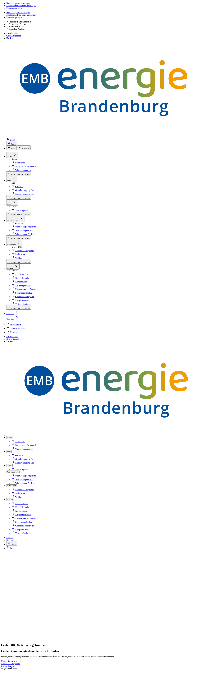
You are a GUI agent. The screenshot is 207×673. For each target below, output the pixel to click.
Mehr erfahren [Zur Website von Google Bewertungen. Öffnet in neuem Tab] (51, 562)
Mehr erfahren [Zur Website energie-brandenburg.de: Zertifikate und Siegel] (86, 562)
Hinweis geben (22, 648)
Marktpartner (83, 479)
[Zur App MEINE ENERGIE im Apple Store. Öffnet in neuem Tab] (130, 585)
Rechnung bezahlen (148, 503)
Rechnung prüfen (146, 497)
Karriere (196, 8)
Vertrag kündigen (146, 526)
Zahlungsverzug (146, 514)
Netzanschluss (22, 474)
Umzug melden (145, 520)
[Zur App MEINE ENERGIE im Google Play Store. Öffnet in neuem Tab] (130, 593)
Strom (18, 462)
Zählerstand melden (148, 479)
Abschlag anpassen (147, 485)
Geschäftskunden (179, 8)
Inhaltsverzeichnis (24, 634)
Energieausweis (22, 503)
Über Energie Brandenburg (90, 462)
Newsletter (82, 485)
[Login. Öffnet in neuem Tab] (194, 15)
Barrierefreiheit (22, 627)
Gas (17, 468)
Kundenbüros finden (148, 468)
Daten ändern (145, 491)
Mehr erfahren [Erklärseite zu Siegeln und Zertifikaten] (155, 562)
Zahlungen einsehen (148, 508)
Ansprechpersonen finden (151, 474)
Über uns (163, 15)
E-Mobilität (20, 491)
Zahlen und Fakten (86, 468)
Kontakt (153, 15)
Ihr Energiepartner (86, 474)
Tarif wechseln (145, 462)
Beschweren (20, 641)
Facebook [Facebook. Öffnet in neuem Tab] (21, 584)
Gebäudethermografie (26, 508)
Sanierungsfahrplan (25, 497)
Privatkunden (159, 8)
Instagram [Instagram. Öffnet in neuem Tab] (22, 591)
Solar (17, 479)
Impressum (20, 607)
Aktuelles (81, 497)
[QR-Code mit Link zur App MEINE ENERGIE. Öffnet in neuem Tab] (110, 589)
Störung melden (23, 621)
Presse (80, 508)
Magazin (81, 491)
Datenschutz (21, 614)
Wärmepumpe (22, 485)
